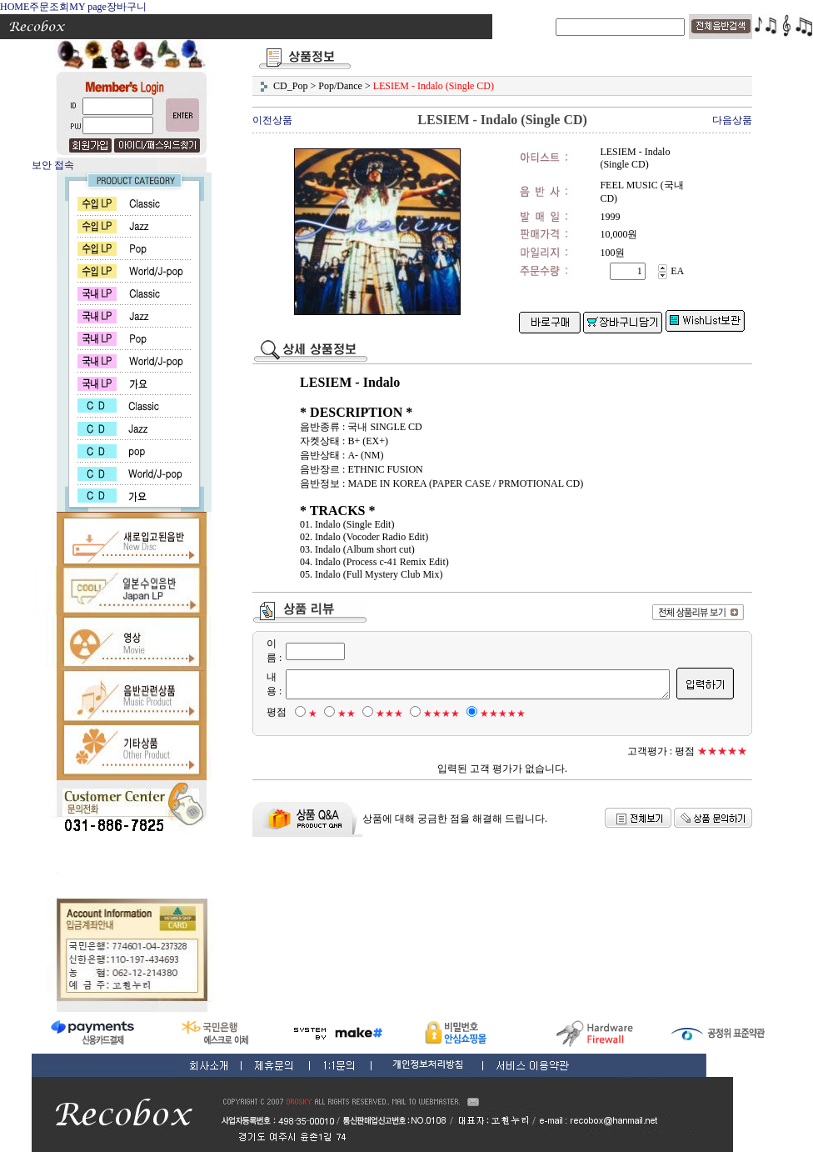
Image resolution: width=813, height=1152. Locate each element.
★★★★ (432, 713)
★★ (337, 713)
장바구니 (127, 7)
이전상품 (272, 120)
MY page (88, 7)
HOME (14, 7)
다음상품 (732, 120)
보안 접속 (53, 165)
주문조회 (49, 7)
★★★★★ (493, 713)
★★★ (380, 713)
